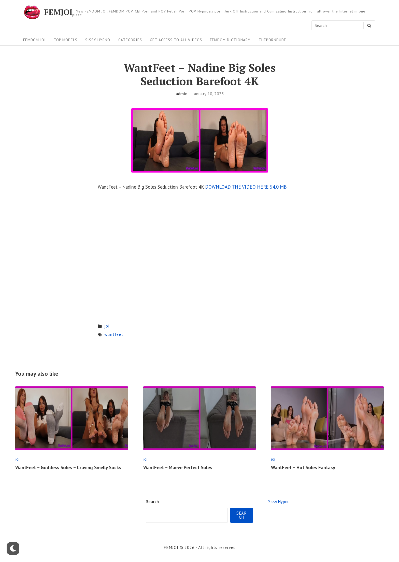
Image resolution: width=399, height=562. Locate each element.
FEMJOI (58, 12)
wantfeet (113, 334)
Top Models (65, 39)
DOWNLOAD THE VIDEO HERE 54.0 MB (246, 187)
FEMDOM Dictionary (230, 39)
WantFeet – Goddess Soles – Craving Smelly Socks (68, 467)
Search (152, 501)
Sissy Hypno (97, 39)
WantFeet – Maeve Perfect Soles (177, 467)
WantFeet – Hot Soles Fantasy (303, 467)
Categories (130, 39)
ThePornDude (272, 39)
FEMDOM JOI (34, 39)
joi (106, 326)
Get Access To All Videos (176, 39)
